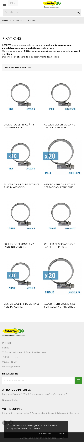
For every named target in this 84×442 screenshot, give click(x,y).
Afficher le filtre (18, 67)
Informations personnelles (16, 413)
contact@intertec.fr (12, 366)
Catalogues (59, 394)
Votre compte (12, 409)
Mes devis (74, 413)
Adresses (62, 413)
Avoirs (51, 413)
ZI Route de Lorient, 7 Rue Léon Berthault (24, 352)
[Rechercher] (42, 12)
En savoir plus (47, 433)
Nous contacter (10, 400)
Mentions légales (11, 394)
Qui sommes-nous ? (40, 394)
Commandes (39, 413)
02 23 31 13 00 (9, 362)
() (13, 3)
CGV (25, 394)
